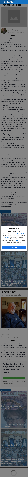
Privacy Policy (6, 237)
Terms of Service (21, 234)
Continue (14, 247)
